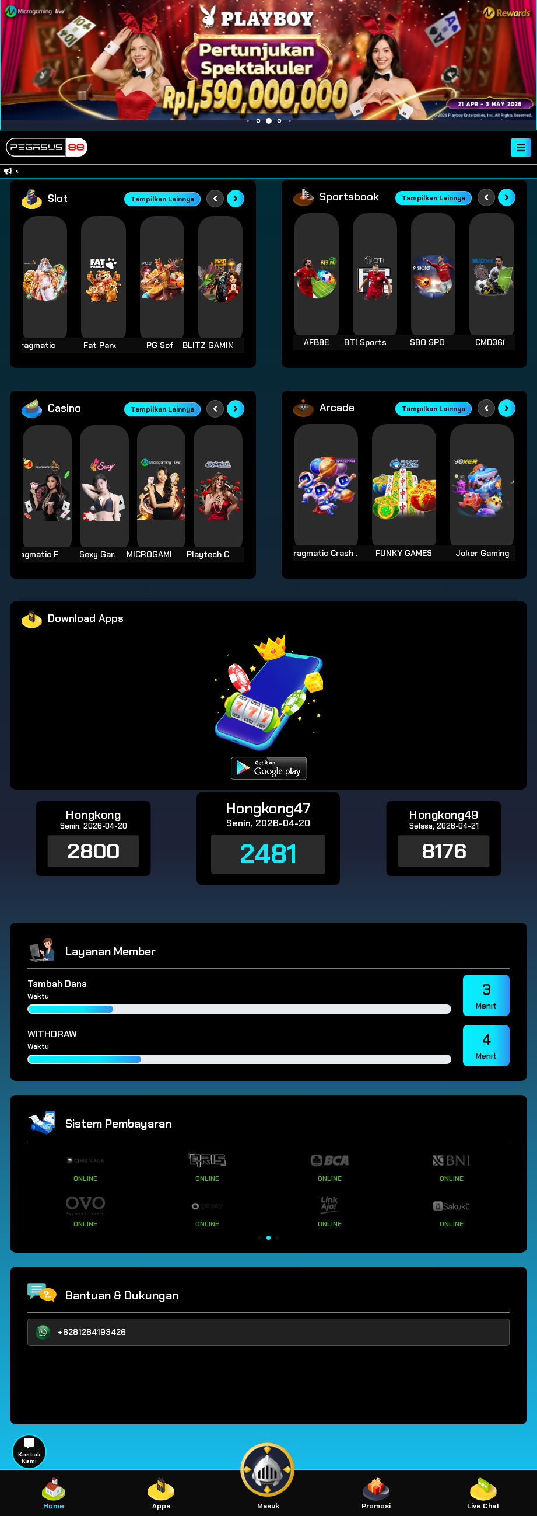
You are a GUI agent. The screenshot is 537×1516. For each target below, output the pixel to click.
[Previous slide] (215, 198)
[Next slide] (235, 198)
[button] (260, 1238)
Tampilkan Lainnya (162, 199)
